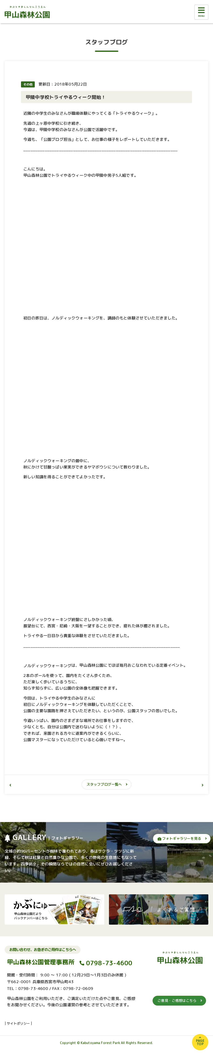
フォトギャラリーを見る (179, 838)
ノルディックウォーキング (47, 665)
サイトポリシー (18, 1023)
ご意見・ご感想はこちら (176, 1000)
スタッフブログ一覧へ (104, 784)
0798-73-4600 (109, 963)
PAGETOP (200, 1042)
